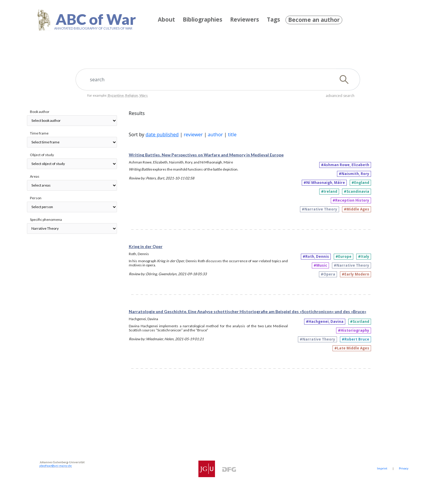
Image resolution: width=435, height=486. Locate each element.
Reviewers (244, 19)
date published (162, 134)
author (215, 134)
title (232, 134)
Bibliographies (202, 19)
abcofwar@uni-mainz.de (55, 465)
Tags (273, 19)
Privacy (403, 468)
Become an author (314, 20)
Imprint (382, 468)
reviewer (193, 134)
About (166, 19)
